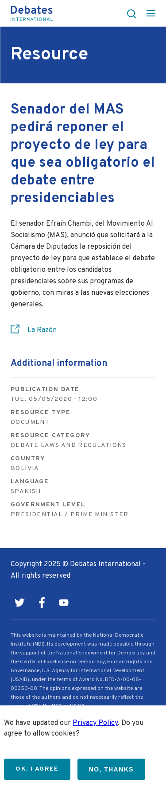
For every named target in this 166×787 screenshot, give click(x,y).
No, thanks (111, 769)
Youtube (64, 602)
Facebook (41, 602)
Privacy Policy (95, 723)
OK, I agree (36, 769)
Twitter (19, 602)
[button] (129, 13)
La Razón (42, 330)
